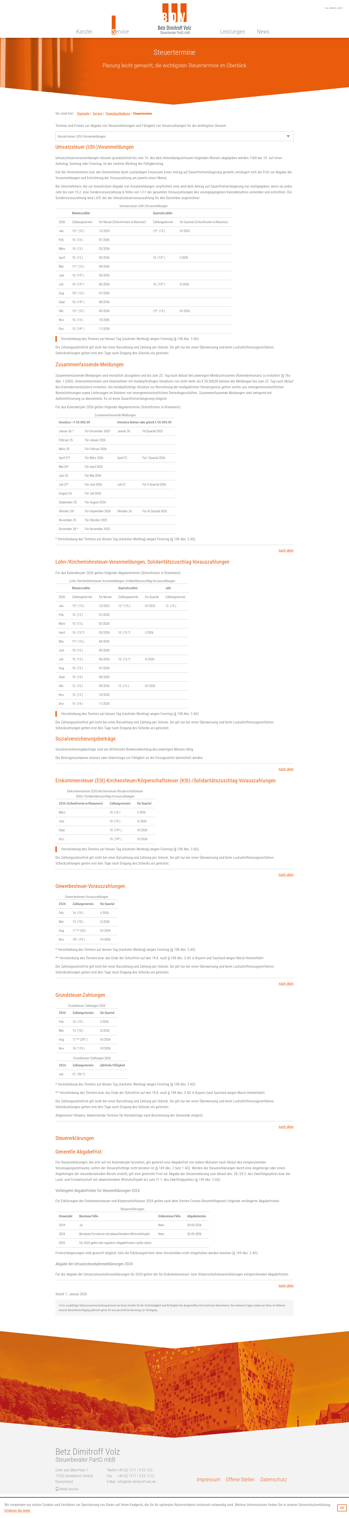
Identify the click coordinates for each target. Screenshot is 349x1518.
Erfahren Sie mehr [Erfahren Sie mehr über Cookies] (17, 1510)
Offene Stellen (240, 1479)
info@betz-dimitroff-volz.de (137, 1482)
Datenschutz (273, 1479)
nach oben (286, 550)
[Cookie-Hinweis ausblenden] (342, 1507)
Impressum (208, 1479)
